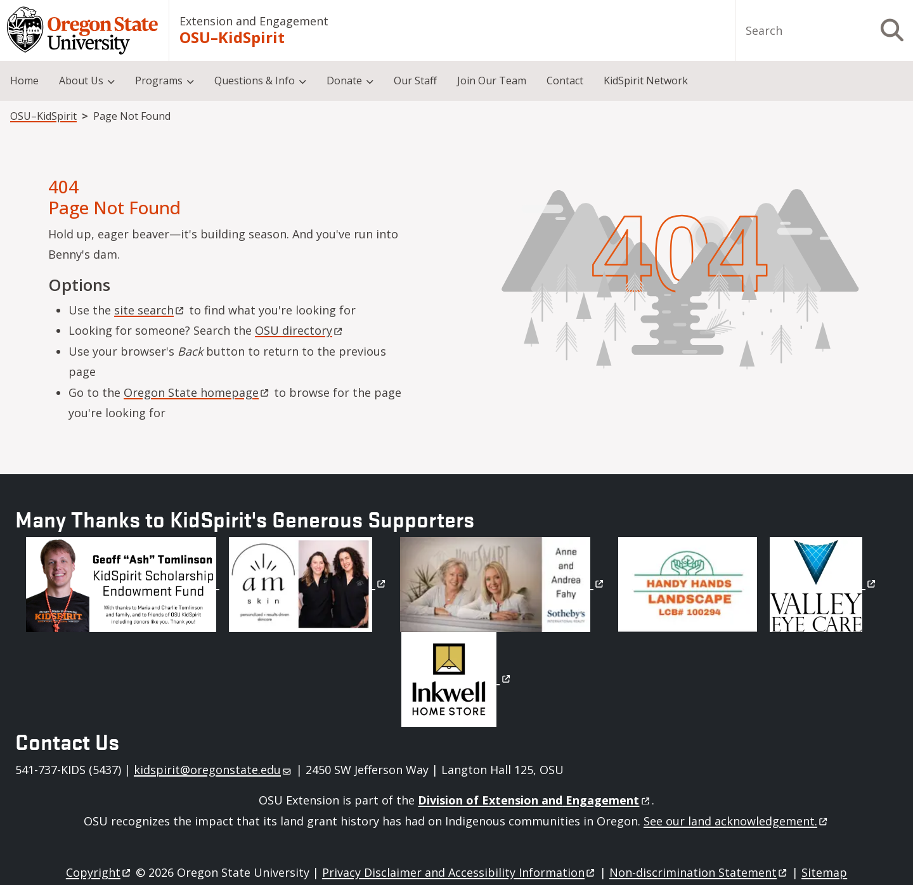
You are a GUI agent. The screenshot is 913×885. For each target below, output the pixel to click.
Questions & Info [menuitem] (254, 80)
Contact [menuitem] (565, 80)
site (150, 310)
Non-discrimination (699, 872)
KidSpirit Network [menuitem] (646, 80)
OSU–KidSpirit (232, 37)
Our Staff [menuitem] (415, 80)
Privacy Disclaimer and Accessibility (459, 872)
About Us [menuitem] (81, 80)
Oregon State (197, 392)
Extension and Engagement (253, 21)
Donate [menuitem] (344, 80)
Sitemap (824, 872)
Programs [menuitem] (159, 80)
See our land (736, 821)
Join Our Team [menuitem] (491, 80)
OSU (299, 330)
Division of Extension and (534, 800)
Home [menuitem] (24, 80)
